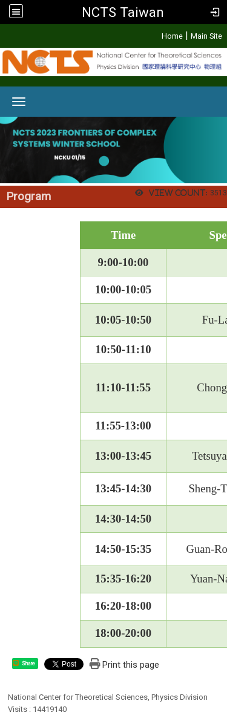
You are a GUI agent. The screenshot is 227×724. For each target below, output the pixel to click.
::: (155, 34)
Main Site (206, 36)
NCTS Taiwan (123, 12)
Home (172, 36)
